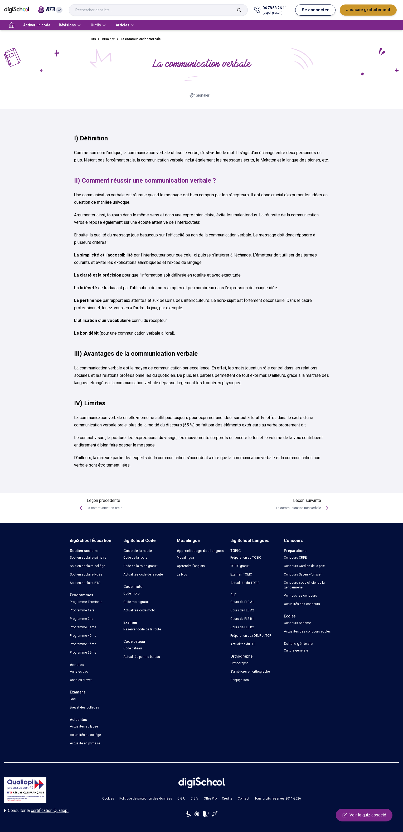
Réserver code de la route (142, 629)
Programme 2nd (81, 619)
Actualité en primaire (85, 743)
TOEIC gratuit (240, 566)
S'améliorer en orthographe (250, 671)
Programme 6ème (83, 652)
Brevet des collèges (84, 707)
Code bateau (132, 648)
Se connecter (315, 9)
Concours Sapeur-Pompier (303, 574)
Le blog (182, 574)
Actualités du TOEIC (245, 583)
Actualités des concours (302, 604)
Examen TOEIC (241, 574)
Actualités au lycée (84, 726)
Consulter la (36, 810)
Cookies (108, 798)
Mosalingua (185, 557)
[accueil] (11, 25)
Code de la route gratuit (140, 566)
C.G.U (181, 798)
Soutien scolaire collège (87, 566)
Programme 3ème (83, 627)
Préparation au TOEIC (245, 557)
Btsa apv (108, 39)
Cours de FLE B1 (242, 619)
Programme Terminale (86, 602)
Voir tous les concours (300, 595)
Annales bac (79, 671)
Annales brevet (81, 680)
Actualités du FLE (243, 644)
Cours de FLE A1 (242, 602)
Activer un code (36, 25)
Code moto (131, 593)
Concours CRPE (295, 557)
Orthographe (239, 663)
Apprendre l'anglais (191, 566)
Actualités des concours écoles (307, 631)
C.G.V (194, 798)
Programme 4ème (83, 636)
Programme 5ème (83, 644)
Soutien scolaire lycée (86, 574)
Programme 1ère (82, 610)
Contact (243, 798)
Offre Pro (210, 798)
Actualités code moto (139, 610)
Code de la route (135, 557)
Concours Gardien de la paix (304, 566)
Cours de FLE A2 (242, 610)
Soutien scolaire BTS (85, 583)
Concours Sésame (297, 623)
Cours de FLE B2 (242, 627)
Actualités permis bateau (141, 657)
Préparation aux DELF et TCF (250, 636)
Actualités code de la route (143, 574)
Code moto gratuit (136, 602)
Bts (93, 39)
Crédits (227, 798)
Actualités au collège (85, 735)
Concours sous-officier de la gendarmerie (304, 585)
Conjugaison (239, 680)
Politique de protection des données (145, 798)
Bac (73, 699)
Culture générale (296, 650)
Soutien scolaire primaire (88, 557)
